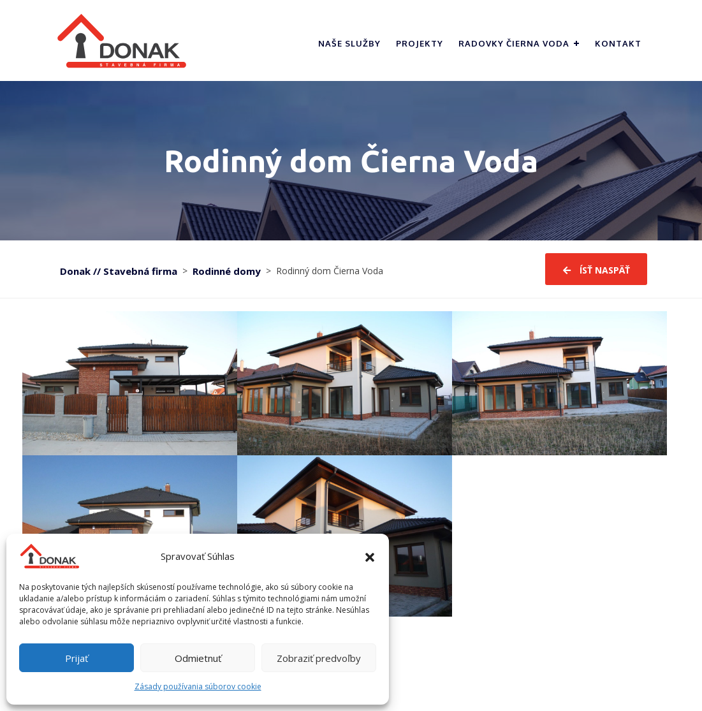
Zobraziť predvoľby (319, 658)
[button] (369, 556)
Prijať (76, 658)
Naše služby (349, 43)
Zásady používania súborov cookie (198, 686)
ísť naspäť (596, 271)
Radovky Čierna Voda (513, 43)
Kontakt (618, 43)
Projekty (419, 43)
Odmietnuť (198, 658)
